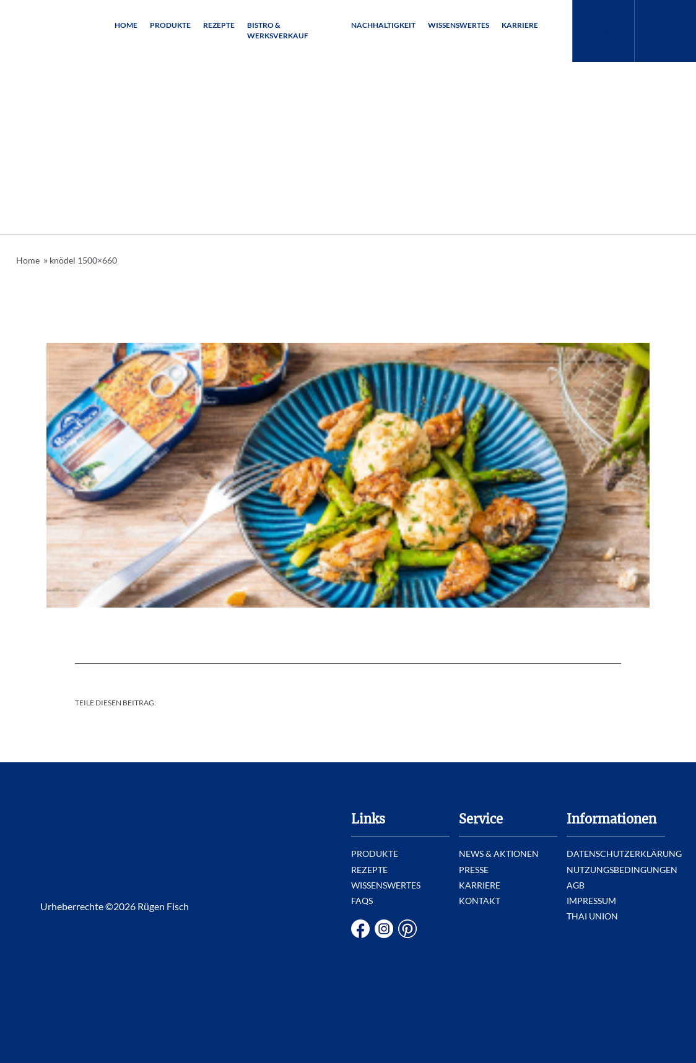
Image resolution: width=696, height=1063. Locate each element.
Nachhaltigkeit (383, 25)
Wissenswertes (458, 25)
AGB (576, 885)
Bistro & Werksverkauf (277, 30)
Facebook (360, 928)
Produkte (170, 25)
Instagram (384, 928)
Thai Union (592, 916)
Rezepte (219, 25)
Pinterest (407, 928)
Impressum (591, 900)
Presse (474, 869)
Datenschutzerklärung (624, 853)
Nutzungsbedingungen (622, 869)
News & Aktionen (499, 853)
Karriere (520, 25)
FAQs (362, 900)
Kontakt (479, 900)
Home (126, 25)
